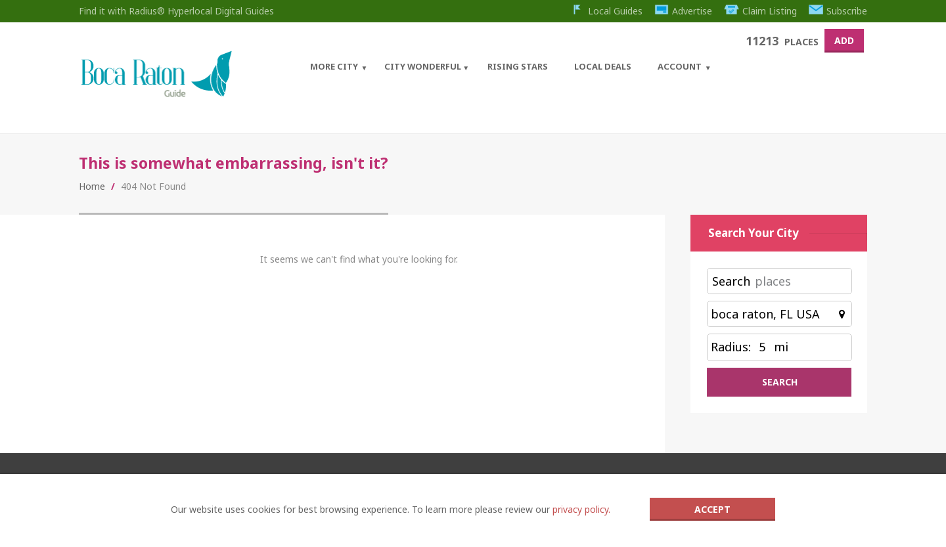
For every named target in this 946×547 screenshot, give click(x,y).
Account (680, 66)
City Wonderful (422, 66)
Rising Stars (517, 66)
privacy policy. (581, 509)
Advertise (683, 11)
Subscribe (838, 11)
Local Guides (606, 11)
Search (731, 281)
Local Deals (602, 66)
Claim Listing (760, 11)
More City (334, 66)
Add (844, 40)
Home (92, 186)
